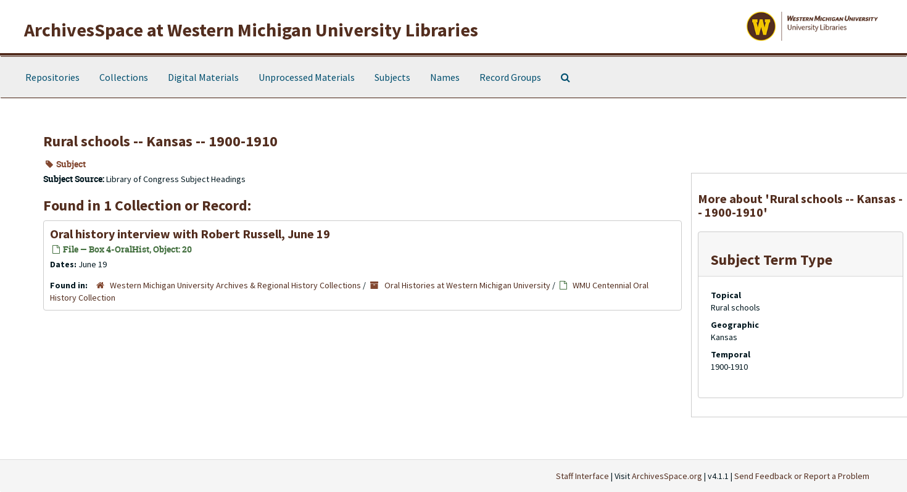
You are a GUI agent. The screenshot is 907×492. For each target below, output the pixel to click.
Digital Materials (203, 77)
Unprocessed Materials (307, 77)
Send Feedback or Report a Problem (801, 476)
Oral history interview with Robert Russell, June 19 (190, 233)
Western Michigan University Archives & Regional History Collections (235, 285)
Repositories (52, 77)
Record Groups (510, 77)
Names (445, 77)
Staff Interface (582, 476)
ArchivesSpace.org (667, 476)
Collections (123, 77)
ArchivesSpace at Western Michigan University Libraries (251, 29)
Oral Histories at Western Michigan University (467, 285)
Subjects (392, 77)
